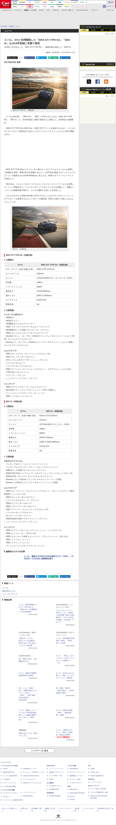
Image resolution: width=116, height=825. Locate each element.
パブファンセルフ (96, 782)
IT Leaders (6, 779)
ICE (89, 766)
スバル (5, 588)
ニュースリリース (10, 594)
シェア (31, 57)
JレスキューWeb (75, 779)
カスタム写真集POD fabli (99, 792)
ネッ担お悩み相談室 (9, 786)
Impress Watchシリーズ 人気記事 (98, 89)
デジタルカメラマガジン (11, 793)
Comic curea (94, 772)
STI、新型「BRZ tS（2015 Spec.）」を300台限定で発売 (65, 690)
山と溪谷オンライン (55, 786)
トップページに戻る (39, 751)
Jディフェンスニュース (77, 772)
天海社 (93, 768)
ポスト (14, 57)
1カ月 (111, 30)
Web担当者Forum (8, 772)
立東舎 (51, 779)
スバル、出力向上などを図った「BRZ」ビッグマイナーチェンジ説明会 (65, 675)
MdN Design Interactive (77, 793)
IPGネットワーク (93, 786)
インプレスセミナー (29, 779)
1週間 (102, 30)
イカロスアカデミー (76, 783)
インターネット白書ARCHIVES (13, 800)
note (55, 57)
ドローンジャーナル (9, 783)
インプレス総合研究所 (10, 776)
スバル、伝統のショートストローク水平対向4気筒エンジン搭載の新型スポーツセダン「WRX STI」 (28, 715)
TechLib (72, 799)
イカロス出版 (71, 766)
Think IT (5, 768)
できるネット (7, 796)
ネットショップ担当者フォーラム (33, 772)
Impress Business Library (31, 776)
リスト (21, 57)
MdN (69, 786)
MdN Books (73, 789)
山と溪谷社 (50, 783)
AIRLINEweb (74, 768)
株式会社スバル (9, 591)
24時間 (93, 30)
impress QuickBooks (97, 776)
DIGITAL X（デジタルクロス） (33, 783)
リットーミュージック (56, 768)
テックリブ (71, 796)
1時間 (84, 30)
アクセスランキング (93, 27)
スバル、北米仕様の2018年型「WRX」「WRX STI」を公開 (65, 640)
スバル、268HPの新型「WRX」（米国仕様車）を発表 (64, 712)
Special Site (90, 64)
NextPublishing (28, 796)
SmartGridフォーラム (30, 768)
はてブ (43, 57)
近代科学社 (50, 793)
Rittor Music (51, 766)
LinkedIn (66, 57)
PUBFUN (91, 779)
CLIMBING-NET (54, 789)
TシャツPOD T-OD (55, 776)
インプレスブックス (29, 792)
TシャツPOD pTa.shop (98, 789)
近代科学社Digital (54, 796)
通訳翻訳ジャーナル (76, 776)
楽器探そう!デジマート (56, 772)
